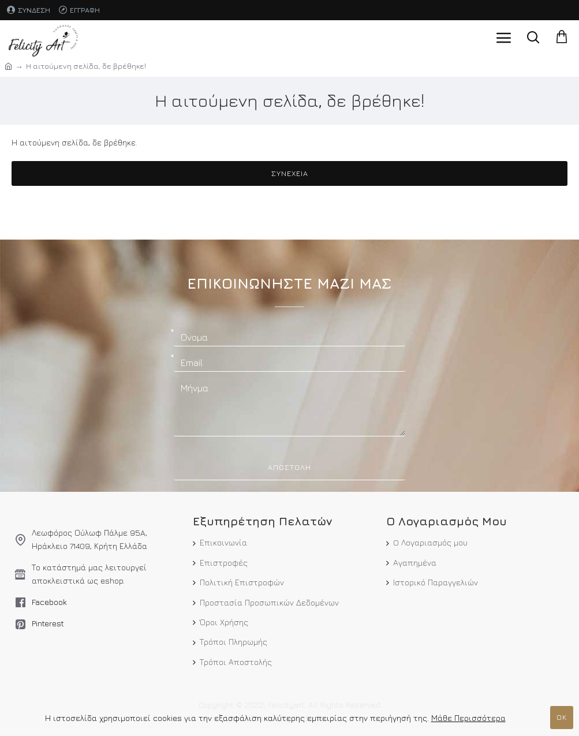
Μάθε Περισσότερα (468, 718)
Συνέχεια (289, 173)
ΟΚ (561, 717)
